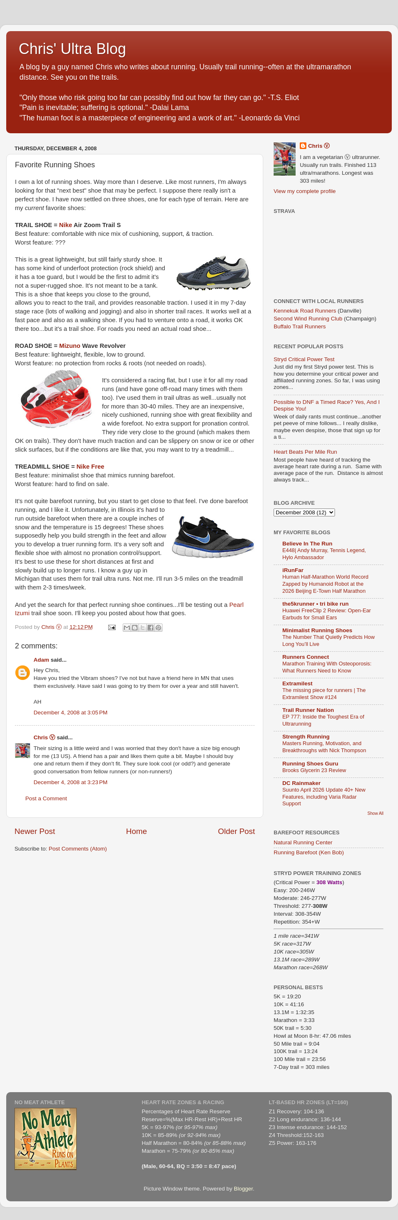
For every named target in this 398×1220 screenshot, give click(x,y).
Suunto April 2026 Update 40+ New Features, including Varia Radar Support (324, 797)
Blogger (243, 1189)
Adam (41, 660)
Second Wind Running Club (308, 318)
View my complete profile (305, 191)
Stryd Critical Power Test (304, 359)
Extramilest (297, 683)
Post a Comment (46, 798)
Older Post (236, 831)
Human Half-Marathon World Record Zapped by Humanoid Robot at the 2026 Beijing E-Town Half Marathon (325, 584)
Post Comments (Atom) (78, 849)
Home (136, 831)
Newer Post (35, 831)
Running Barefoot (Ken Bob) (309, 852)
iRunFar (292, 570)
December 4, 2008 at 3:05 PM (70, 712)
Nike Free (90, 466)
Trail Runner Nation (308, 710)
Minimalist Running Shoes (317, 630)
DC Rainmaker (301, 783)
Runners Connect (305, 657)
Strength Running (306, 736)
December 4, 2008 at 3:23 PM (70, 782)
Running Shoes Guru (310, 763)
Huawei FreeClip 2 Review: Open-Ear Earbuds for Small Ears (326, 614)
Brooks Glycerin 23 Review (314, 770)
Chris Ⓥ (44, 737)
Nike (65, 225)
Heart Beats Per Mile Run (305, 452)
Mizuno (70, 345)
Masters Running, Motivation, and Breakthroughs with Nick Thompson (324, 746)
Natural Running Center (303, 842)
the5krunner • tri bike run (315, 604)
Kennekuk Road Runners (305, 311)
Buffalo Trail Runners (300, 326)
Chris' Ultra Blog (72, 48)
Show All (375, 813)
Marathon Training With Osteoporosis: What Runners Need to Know (326, 667)
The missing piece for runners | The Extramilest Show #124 (324, 693)
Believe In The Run (307, 543)
